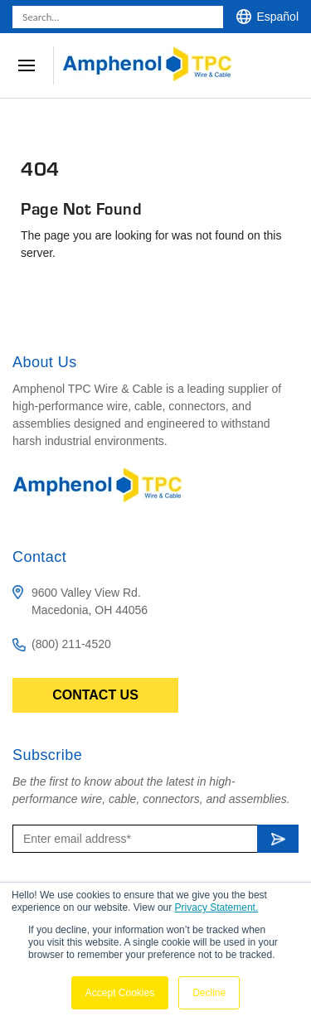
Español (277, 16)
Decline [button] (209, 993)
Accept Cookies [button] (119, 993)
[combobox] (117, 17)
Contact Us (95, 695)
